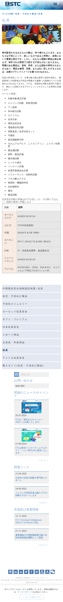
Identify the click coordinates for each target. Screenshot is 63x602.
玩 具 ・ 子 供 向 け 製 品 (25, 13)
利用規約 (27, 578)
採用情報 (18, 578)
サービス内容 (7, 13)
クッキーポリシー (25, 592)
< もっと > (43, 460)
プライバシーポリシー (40, 578)
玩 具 (40, 13)
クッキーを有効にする (31, 597)
